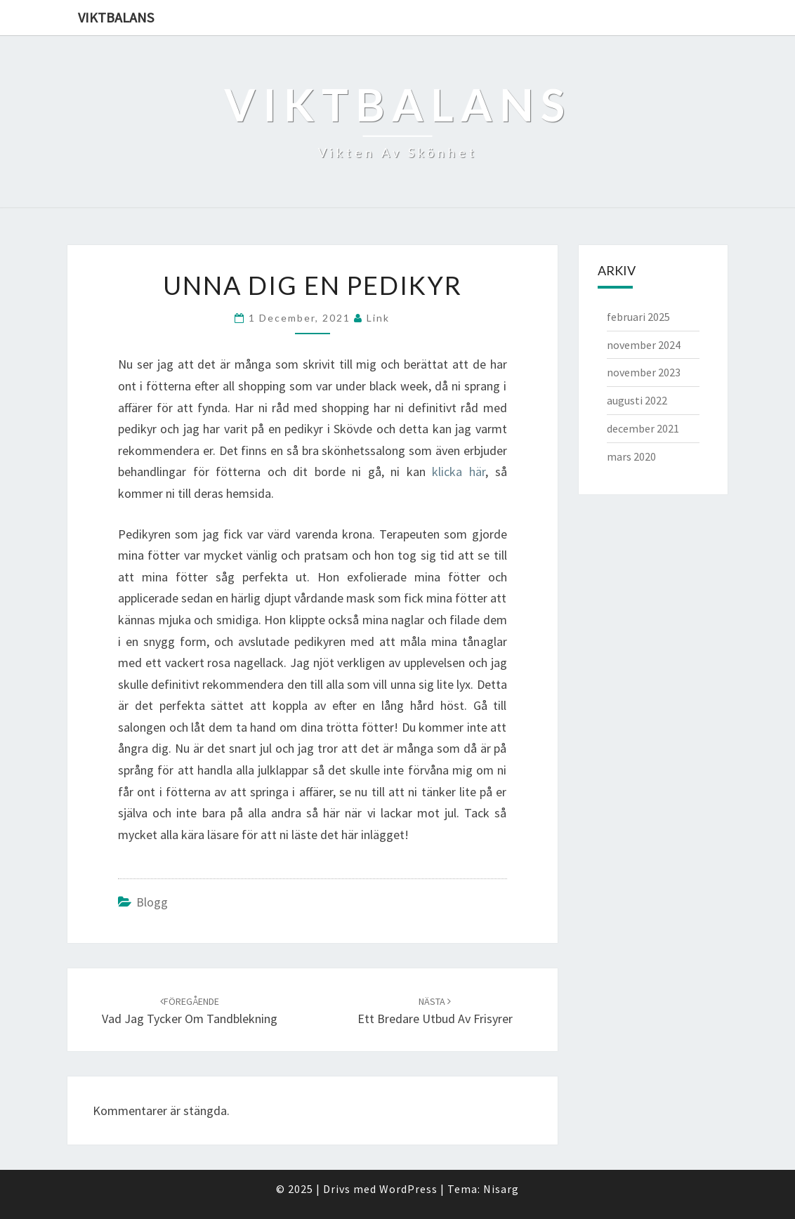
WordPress (408, 1189)
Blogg (152, 902)
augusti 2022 (637, 400)
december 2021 (643, 428)
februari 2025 (638, 317)
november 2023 (644, 372)
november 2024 (644, 345)
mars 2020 (631, 456)
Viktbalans (116, 17)
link (378, 318)
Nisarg (501, 1189)
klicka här (458, 471)
